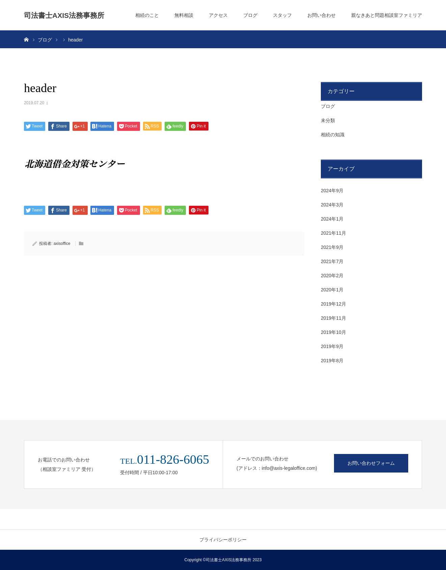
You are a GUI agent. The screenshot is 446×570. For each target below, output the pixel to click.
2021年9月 (332, 247)
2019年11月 (333, 318)
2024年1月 (332, 219)
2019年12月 (333, 304)
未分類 (328, 120)
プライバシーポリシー (223, 539)
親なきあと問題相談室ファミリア (386, 15)
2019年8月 (332, 360)
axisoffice (62, 243)
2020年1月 (332, 289)
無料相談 (183, 15)
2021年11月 (333, 233)
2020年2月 (332, 275)
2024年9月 (332, 190)
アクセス (218, 15)
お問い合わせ (321, 15)
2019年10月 (333, 332)
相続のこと (147, 15)
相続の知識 (332, 134)
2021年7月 (332, 261)
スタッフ (282, 15)
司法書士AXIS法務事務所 (64, 15)
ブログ (250, 15)
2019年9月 (332, 346)
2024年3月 (332, 204)
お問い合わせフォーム (371, 463)
